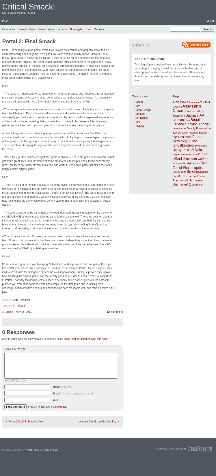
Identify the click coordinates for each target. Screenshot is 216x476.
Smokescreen (198, 171)
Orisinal (178, 163)
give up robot (201, 146)
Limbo (194, 154)
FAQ (5, 20)
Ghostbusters (183, 145)
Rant (88, 29)
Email (73, 393)
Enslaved (185, 137)
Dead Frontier (179, 128)
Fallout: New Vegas (189, 139)
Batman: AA (194, 115)
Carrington (51, 449)
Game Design (46, 29)
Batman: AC (181, 120)
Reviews (99, 29)
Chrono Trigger (197, 124)
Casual (22, 29)
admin (9, 311)
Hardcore (61, 29)
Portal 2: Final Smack (29, 41)
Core (32, 29)
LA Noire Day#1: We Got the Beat (97, 421)
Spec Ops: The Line (182, 176)
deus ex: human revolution (185, 133)
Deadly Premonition (198, 128)
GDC (194, 141)
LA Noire (196, 150)
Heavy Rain (181, 150)
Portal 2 (20, 305)
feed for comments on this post (85, 338)
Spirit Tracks (199, 176)
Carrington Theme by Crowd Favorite (184, 448)
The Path (198, 180)
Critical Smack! (28, 6)
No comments (115, 311)
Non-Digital (76, 29)
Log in (210, 20)
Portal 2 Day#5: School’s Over (26, 421)
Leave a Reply (14, 349)
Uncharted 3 (197, 185)
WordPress (32, 449)
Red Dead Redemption (190, 165)
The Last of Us (182, 180)
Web (55, 400)
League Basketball (182, 154)
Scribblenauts (179, 172)
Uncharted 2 (182, 184)
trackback (61, 406)
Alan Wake (180, 102)
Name (62, 387)
